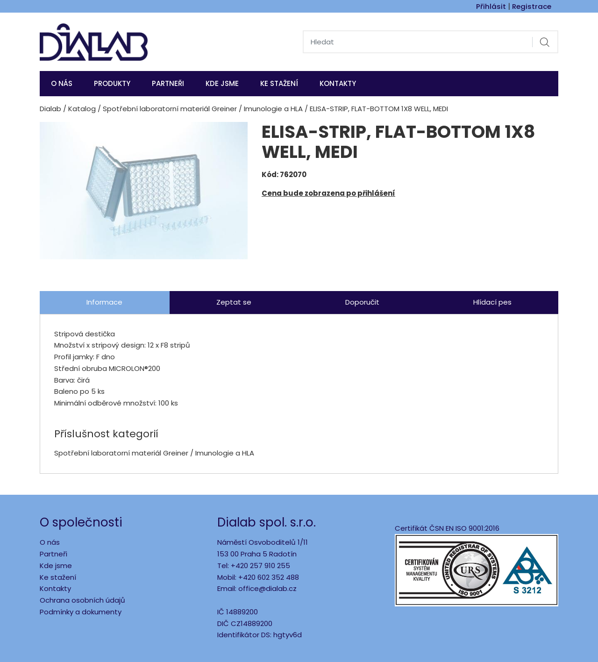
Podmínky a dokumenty (80, 612)
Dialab (50, 109)
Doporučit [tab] (362, 302)
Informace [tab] (104, 302)
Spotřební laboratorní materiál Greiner (170, 109)
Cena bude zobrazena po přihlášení (328, 193)
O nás (61, 83)
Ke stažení (279, 83)
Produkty (112, 83)
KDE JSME (222, 83)
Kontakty (338, 83)
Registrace (531, 6)
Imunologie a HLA (273, 109)
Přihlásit (491, 6)
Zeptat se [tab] (233, 302)
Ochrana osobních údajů (82, 600)
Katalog (82, 109)
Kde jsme (56, 565)
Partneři (168, 83)
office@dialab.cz (267, 588)
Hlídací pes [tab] (492, 302)
